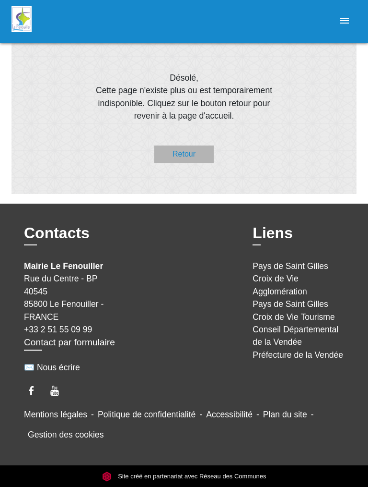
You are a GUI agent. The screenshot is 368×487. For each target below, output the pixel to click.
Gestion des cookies (66, 434)
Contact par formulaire (69, 342)
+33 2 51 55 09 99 (58, 329)
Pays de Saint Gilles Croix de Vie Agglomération (290, 278)
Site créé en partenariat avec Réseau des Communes (184, 476)
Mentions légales (55, 414)
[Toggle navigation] (344, 21)
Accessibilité (229, 414)
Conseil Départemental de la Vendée (295, 336)
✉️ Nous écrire (52, 367)
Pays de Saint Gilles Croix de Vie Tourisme (293, 310)
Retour (184, 154)
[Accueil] (47, 21)
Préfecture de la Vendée (298, 355)
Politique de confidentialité (147, 414)
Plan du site (285, 414)
